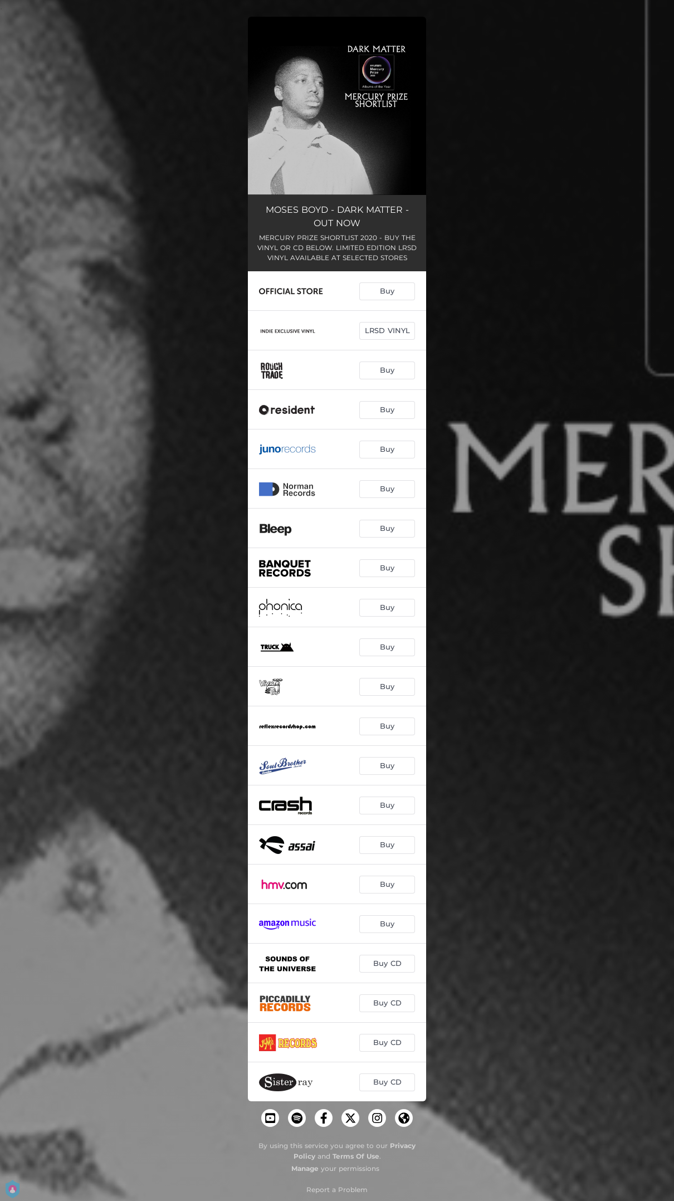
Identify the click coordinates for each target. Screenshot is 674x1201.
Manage (305, 1168)
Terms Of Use (356, 1156)
